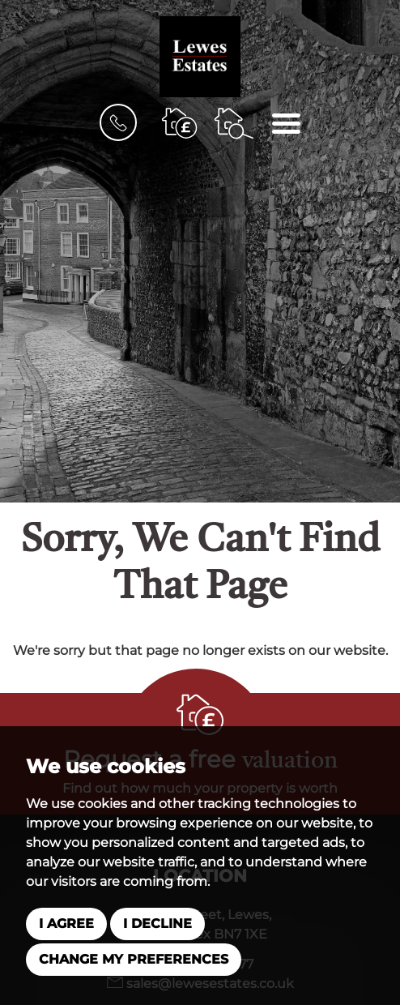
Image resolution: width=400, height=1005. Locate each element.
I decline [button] (157, 923)
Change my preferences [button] (133, 959)
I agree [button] (66, 923)
